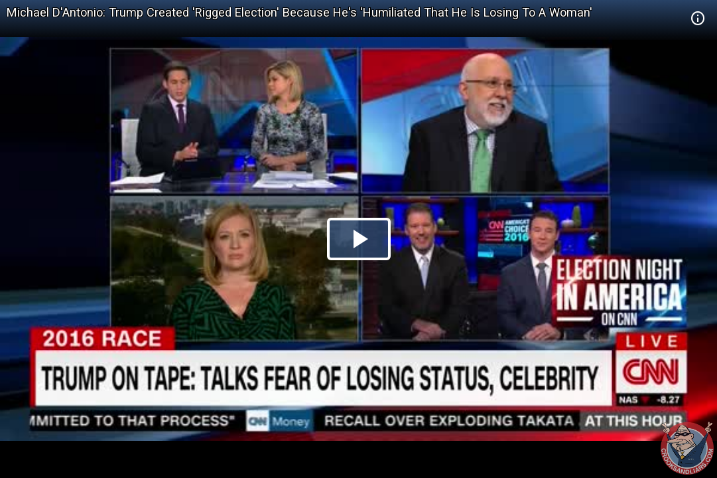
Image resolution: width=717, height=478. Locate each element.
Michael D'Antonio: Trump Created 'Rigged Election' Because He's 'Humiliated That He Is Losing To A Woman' (299, 12)
